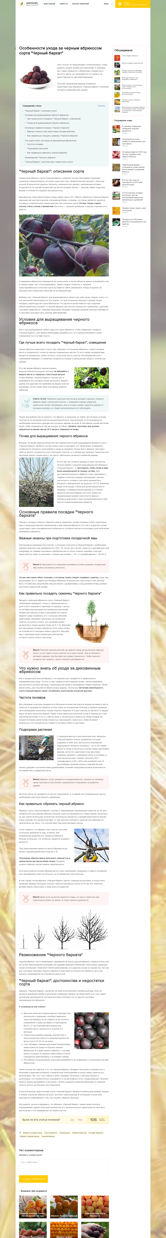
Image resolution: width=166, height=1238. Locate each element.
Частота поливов (35, 144)
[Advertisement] (83, 25)
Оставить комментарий (33, 1179)
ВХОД (109, 4)
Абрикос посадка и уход (32, 1133)
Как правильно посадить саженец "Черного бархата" (52, 135)
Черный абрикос (48, 1136)
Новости (64, 4)
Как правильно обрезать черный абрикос (47, 152)
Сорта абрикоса (50, 1133)
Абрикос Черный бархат (29, 1136)
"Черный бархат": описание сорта (40, 110)
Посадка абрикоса (96, 1133)
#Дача (135, 4)
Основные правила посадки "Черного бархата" (47, 128)
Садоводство (64, 1133)
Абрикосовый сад (79, 1133)
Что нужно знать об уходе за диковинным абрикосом (50, 140)
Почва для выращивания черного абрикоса (48, 123)
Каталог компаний (80, 4)
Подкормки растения (37, 148)
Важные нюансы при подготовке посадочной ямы (51, 131)
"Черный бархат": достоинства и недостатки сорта (49, 162)
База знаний (49, 4)
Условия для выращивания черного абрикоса (47, 115)
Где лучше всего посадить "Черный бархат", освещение (54, 118)
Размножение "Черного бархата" (40, 157)
